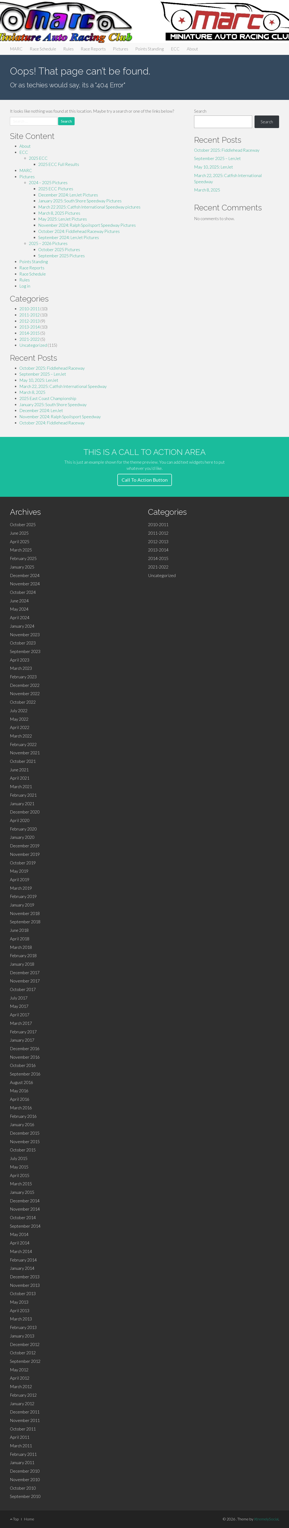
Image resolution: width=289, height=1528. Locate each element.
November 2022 (25, 693)
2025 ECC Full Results (58, 164)
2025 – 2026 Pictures (48, 243)
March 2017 (21, 1023)
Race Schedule (43, 48)
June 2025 (19, 533)
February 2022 (23, 744)
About (192, 48)
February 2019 (23, 896)
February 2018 (23, 955)
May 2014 (19, 1234)
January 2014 (22, 1268)
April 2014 (19, 1242)
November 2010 (25, 1479)
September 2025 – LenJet (42, 374)
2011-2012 (29, 314)
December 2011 (24, 1411)
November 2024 (25, 583)
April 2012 (19, 1378)
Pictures (120, 48)
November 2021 (25, 752)
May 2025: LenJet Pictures (62, 219)
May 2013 (19, 1302)
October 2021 (23, 761)
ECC (175, 48)
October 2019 (23, 862)
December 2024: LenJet (41, 410)
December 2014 (24, 1200)
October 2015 (23, 1149)
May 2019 (19, 871)
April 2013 (19, 1310)
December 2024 (24, 575)
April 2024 (19, 617)
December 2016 (24, 1048)
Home (29, 1519)
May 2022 (19, 719)
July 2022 (18, 710)
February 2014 (23, 1259)
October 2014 (23, 1217)
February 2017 (23, 1031)
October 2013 (23, 1293)
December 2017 (24, 972)
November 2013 (25, 1285)
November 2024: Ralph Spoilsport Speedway (60, 416)
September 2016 (25, 1073)
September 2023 (25, 651)
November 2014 (25, 1209)
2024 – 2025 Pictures (48, 182)
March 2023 (21, 668)
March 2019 (21, 888)
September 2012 (25, 1361)
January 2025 (22, 566)
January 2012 (22, 1403)
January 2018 (22, 964)
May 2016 (19, 1090)
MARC (16, 48)
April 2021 (19, 778)
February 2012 (23, 1395)
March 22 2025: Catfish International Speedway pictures (89, 206)
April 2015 (19, 1175)
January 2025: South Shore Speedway (53, 404)
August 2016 (21, 1082)
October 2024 (23, 592)
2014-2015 (29, 333)
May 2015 (19, 1166)
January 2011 (22, 1462)
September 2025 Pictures (61, 255)
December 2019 (24, 845)
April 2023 (19, 659)
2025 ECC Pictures (55, 188)
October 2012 (23, 1352)
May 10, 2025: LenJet (38, 380)
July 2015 (18, 1158)
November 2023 (25, 634)
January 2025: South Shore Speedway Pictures (80, 200)
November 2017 (25, 980)
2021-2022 (29, 339)
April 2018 (19, 938)
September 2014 (25, 1226)
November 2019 (25, 854)
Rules (68, 48)
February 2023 (23, 676)
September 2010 (25, 1496)
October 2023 (23, 642)
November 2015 (25, 1141)
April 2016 (19, 1099)
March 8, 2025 (32, 392)
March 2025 (21, 549)
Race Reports (93, 48)
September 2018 (25, 921)
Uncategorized (33, 345)
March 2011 (21, 1445)
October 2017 (23, 989)
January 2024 (22, 626)
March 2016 (21, 1107)
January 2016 (22, 1124)
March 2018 (21, 947)
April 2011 (19, 1437)
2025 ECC (38, 158)
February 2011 (23, 1454)
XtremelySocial (266, 1519)
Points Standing (149, 48)
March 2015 (21, 1183)
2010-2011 (29, 308)
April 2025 (19, 541)
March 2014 (21, 1251)
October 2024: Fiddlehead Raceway (52, 422)
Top (14, 1519)
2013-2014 (29, 326)
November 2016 (25, 1057)
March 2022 (21, 735)
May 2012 (19, 1369)
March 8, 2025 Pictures (59, 213)
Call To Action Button (145, 480)
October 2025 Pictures (59, 249)
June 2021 (19, 769)
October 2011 (23, 1428)
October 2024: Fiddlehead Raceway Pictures (79, 231)
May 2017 (19, 1006)
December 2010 (24, 1471)
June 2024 (19, 600)
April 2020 (19, 820)
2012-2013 (29, 321)
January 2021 (22, 803)
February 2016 (23, 1116)
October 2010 (23, 1488)
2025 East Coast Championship (47, 398)
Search (200, 111)
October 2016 (23, 1065)
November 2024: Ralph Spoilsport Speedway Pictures (87, 225)
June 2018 (19, 930)
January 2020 (22, 837)
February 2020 (23, 828)
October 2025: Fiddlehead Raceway (52, 368)
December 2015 (24, 1133)
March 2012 (21, 1386)
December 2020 (24, 811)
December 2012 (24, 1344)
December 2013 (24, 1276)
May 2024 (19, 609)
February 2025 (23, 558)
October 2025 (23, 524)
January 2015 (22, 1192)
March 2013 (21, 1318)
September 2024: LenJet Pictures (68, 237)
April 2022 (19, 727)
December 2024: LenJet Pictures (68, 194)
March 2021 (21, 786)
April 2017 (19, 1014)
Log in (24, 286)
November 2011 (25, 1420)
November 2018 (25, 913)
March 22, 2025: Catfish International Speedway (63, 386)
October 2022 (23, 702)
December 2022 (24, 685)
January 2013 (22, 1335)
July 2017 (18, 997)
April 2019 (19, 879)
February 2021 (23, 795)
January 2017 (22, 1040)
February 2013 (23, 1327)
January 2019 (22, 904)
